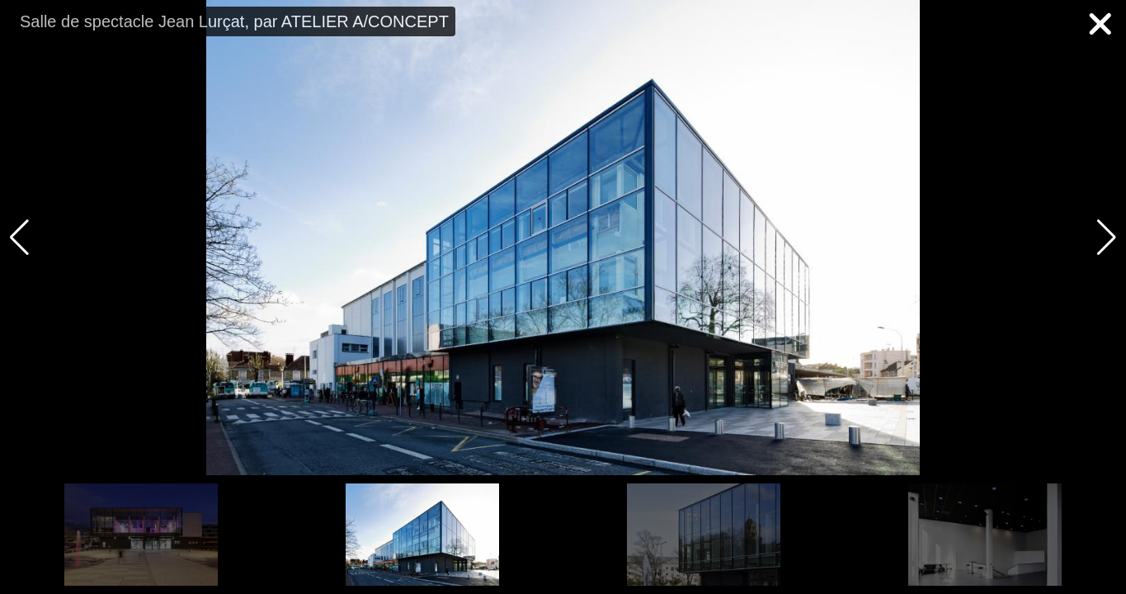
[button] (1106, 237)
